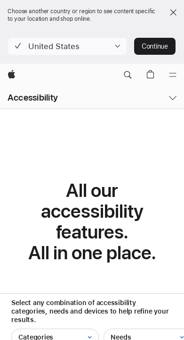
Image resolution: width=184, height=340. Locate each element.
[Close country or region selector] (173, 12)
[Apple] (11, 75)
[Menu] (172, 75)
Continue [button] (155, 46)
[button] (67, 46)
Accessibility (33, 97)
